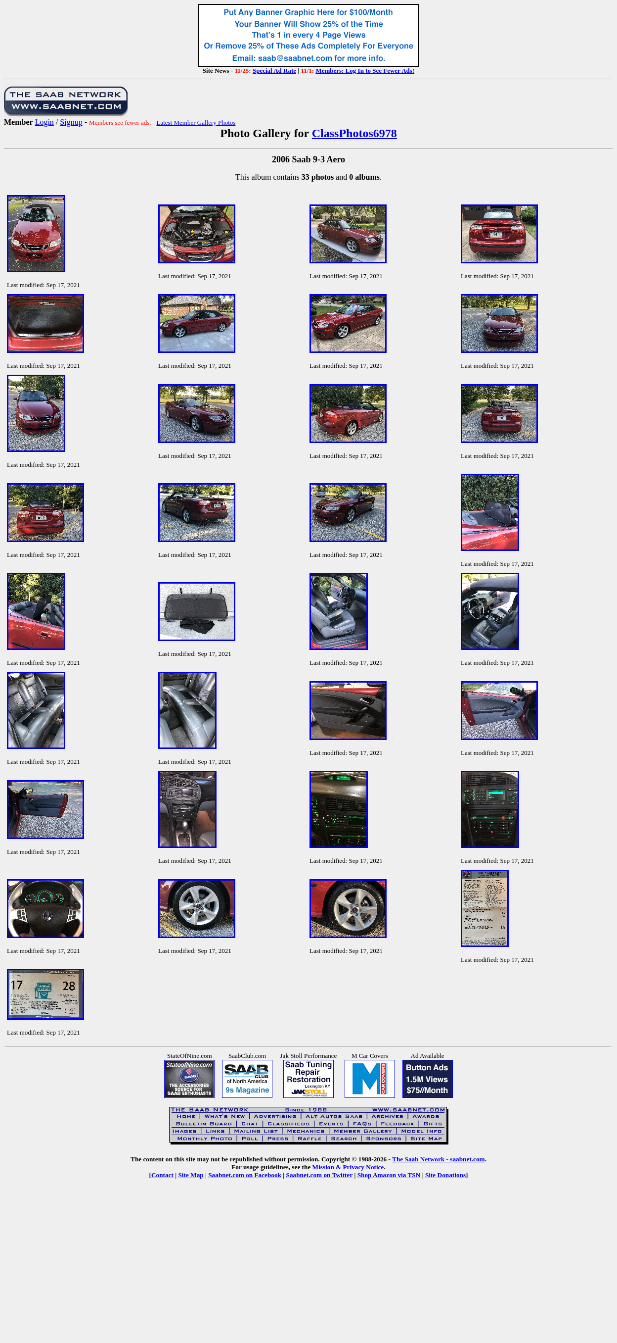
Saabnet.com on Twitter (319, 1175)
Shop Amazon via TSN (389, 1175)
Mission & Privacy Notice (348, 1167)
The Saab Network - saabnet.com (438, 1159)
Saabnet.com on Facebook (244, 1175)
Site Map (190, 1175)
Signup (71, 122)
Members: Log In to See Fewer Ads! (364, 70)
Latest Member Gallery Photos (195, 122)
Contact (162, 1175)
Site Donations (445, 1175)
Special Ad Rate (274, 70)
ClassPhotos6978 (354, 133)
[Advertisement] (308, 1268)
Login (44, 122)
